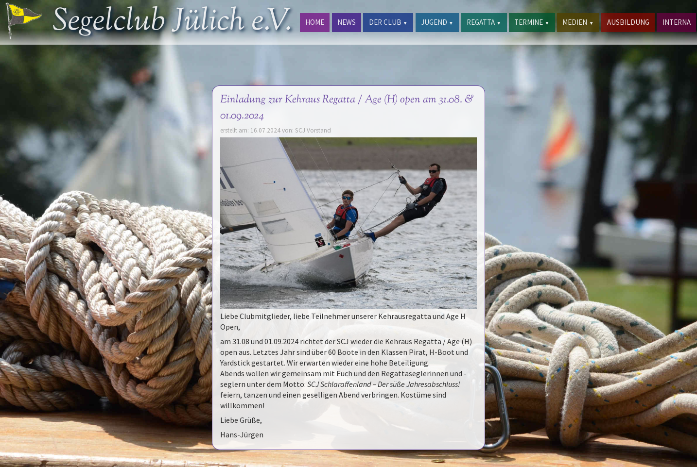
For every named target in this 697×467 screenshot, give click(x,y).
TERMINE (531, 22)
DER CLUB (388, 22)
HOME (314, 22)
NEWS (346, 22)
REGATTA (484, 22)
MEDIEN (577, 22)
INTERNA (676, 22)
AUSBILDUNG (628, 22)
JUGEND (437, 22)
